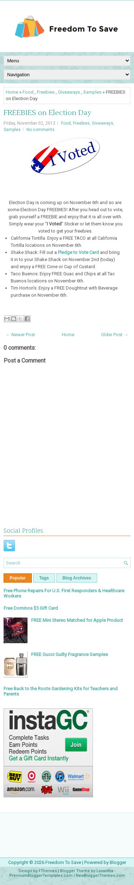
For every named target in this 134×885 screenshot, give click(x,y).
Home (12, 92)
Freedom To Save (63, 862)
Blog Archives (77, 578)
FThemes (48, 871)
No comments (40, 129)
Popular (18, 578)
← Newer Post (20, 334)
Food (28, 92)
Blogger (118, 862)
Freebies (46, 92)
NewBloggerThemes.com (100, 875)
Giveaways (69, 92)
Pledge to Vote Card (78, 252)
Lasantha (104, 871)
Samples (92, 92)
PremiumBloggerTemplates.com (41, 875)
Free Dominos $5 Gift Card (31, 608)
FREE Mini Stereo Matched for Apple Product (77, 620)
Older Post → (114, 334)
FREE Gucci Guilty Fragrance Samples (69, 654)
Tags (44, 578)
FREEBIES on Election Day (47, 112)
